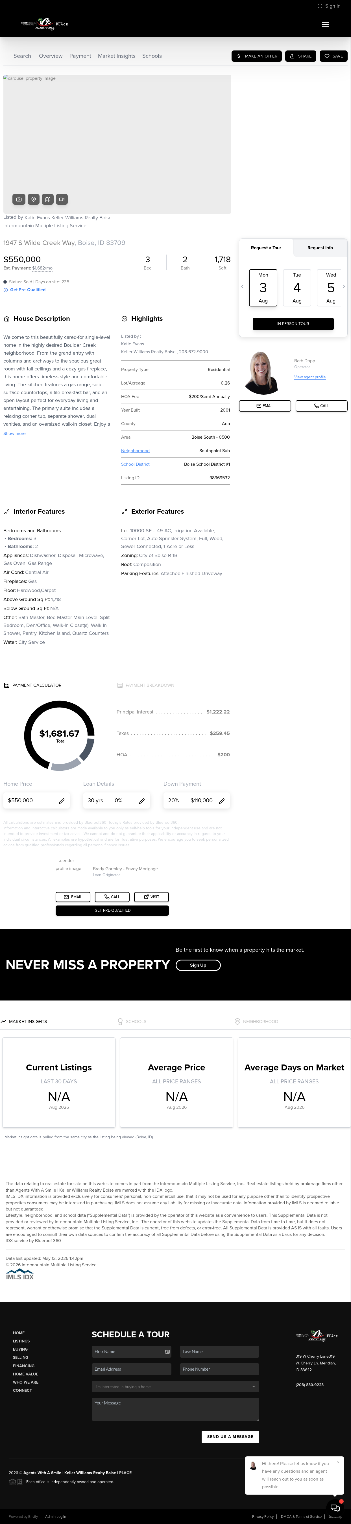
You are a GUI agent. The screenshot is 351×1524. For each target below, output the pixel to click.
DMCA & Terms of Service (301, 1516)
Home (19, 1333)
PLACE (125, 1472)
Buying (20, 1349)
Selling (20, 1357)
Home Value (25, 1374)
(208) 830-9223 (310, 1384)
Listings (21, 1341)
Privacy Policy (263, 1516)
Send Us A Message (230, 1436)
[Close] (338, 1462)
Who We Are (25, 1382)
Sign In (329, 6)
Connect (22, 1390)
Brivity (33, 1516)
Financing (23, 1366)
